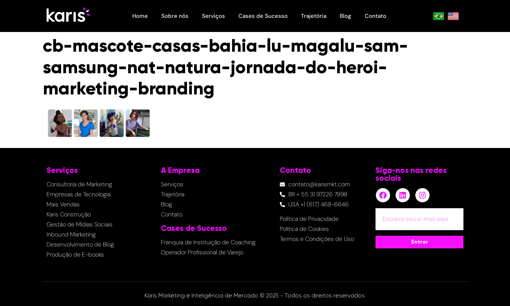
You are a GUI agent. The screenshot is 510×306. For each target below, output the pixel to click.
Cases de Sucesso (263, 16)
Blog (345, 16)
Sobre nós (175, 16)
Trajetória (313, 16)
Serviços (213, 16)
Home (140, 16)
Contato (375, 16)
